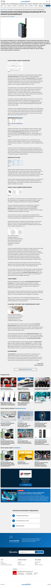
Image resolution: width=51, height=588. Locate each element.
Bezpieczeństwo (35, 3)
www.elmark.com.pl (25, 480)
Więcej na (25, 369)
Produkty (9, 5)
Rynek (2, 5)
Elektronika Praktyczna (39, 564)
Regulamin (19, 562)
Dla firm (48, 5)
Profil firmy (25, 484)
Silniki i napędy (3, 3)
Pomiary (40, 3)
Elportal (36, 563)
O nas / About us (3, 563)
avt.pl (35, 574)
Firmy (5, 5)
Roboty (8, 3)
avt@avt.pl (36, 573)
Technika (35, 5)
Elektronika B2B (37, 562)
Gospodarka (14, 5)
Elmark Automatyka (25, 479)
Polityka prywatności (21, 564)
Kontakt (2, 562)
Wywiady (31, 5)
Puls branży (41, 5)
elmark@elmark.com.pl (25, 482)
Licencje (19, 563)
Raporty (26, 5)
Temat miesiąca (21, 5)
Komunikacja (30, 3)
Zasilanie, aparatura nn (23, 3)
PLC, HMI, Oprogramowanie (14, 3)
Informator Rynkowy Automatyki (6, 564)
